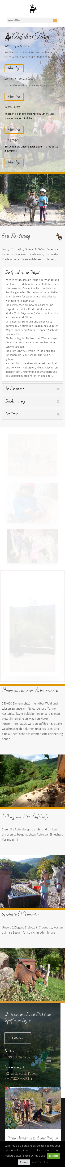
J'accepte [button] (53, 1155)
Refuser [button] (24, 1162)
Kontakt (18, 1038)
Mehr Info (14, 68)
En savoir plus (39, 1162)
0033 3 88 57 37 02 (17, 1057)
